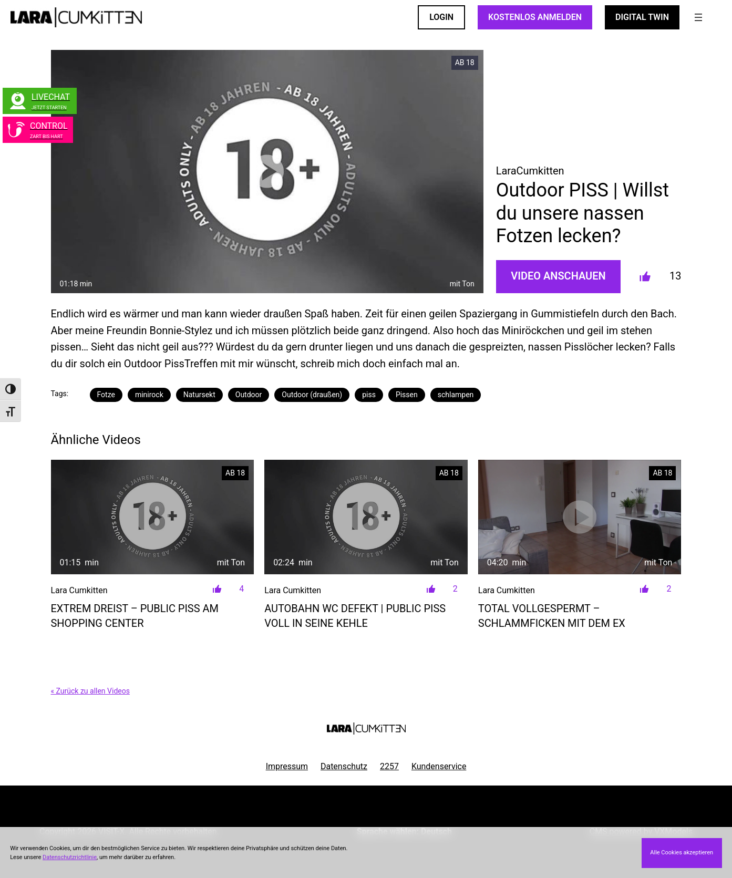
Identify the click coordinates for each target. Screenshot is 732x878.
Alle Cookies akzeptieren (681, 852)
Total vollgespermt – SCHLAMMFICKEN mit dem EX (551, 615)
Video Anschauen (558, 276)
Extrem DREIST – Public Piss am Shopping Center (135, 615)
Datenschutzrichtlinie (70, 857)
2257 (389, 766)
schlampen (456, 394)
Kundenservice (438, 766)
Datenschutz (344, 766)
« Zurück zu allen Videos (90, 691)
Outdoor (248, 394)
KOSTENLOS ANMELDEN (535, 17)
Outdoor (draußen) (312, 394)
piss (369, 394)
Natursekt (199, 394)
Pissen (407, 394)
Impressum (287, 766)
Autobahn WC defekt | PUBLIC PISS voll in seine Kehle (355, 615)
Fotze (106, 394)
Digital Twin (642, 17)
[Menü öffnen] (698, 17)
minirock (149, 394)
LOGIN (441, 17)
